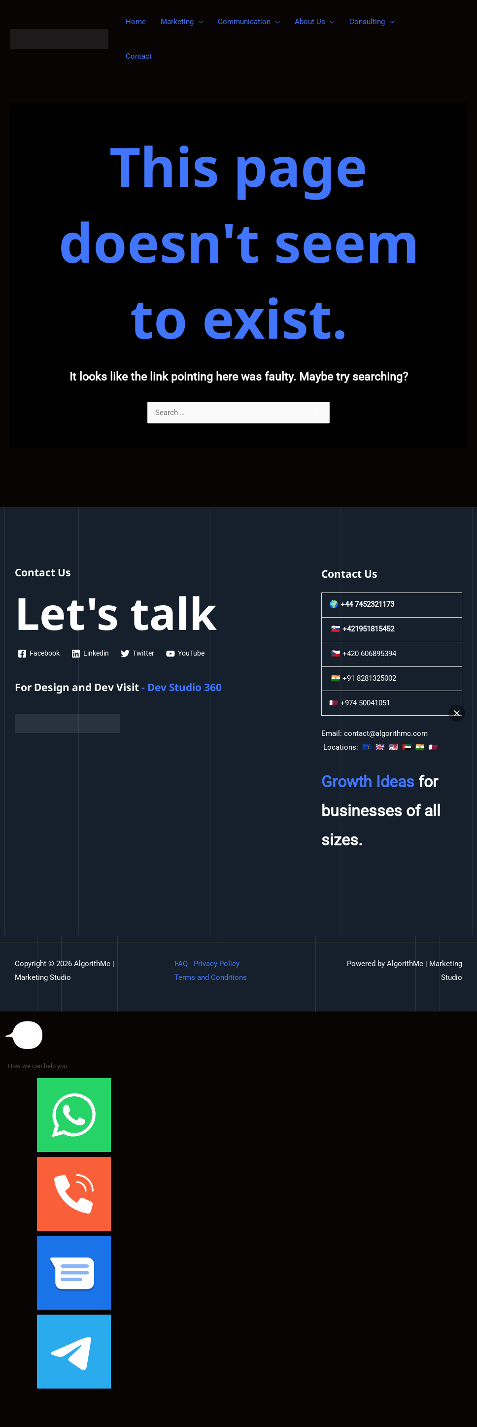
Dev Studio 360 (185, 687)
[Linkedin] (93, 653)
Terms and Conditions (210, 977)
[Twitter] (142, 653)
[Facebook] (40, 653)
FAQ (181, 963)
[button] (456, 713)
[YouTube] (192, 653)
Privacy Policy (216, 963)
